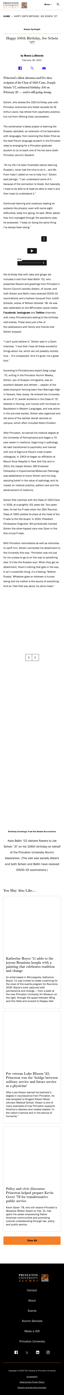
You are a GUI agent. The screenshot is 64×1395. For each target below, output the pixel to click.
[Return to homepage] (16, 6)
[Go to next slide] (35, 657)
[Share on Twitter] (32, 68)
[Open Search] (58, 4)
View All (32, 1240)
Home (6, 16)
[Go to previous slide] (28, 657)
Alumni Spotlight (32, 29)
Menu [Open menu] (48, 4)
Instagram (23, 312)
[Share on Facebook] (20, 68)
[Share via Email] (44, 68)
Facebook (9, 312)
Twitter (40, 312)
